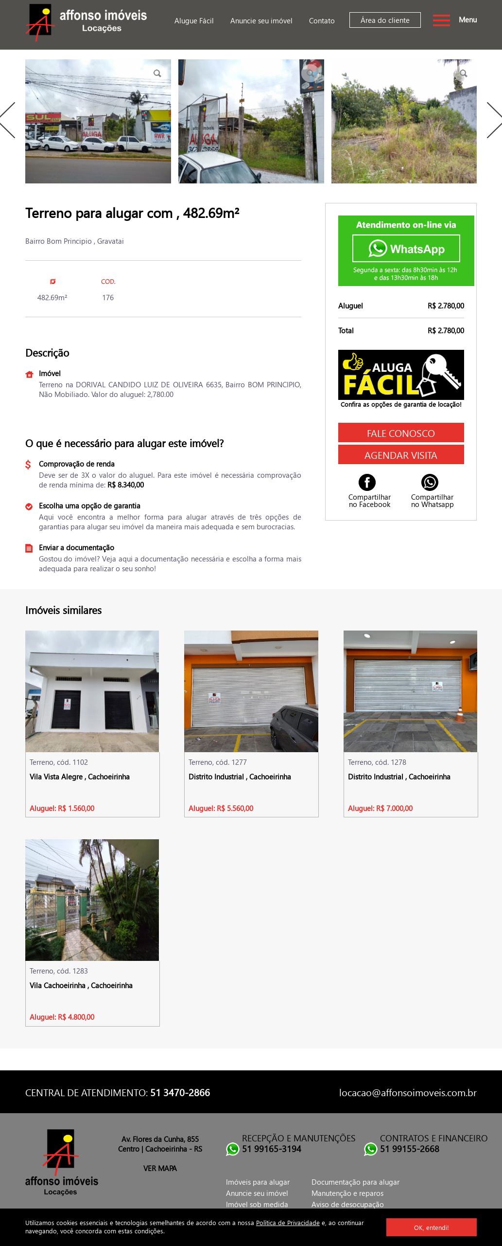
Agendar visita (400, 454)
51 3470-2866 (180, 1092)
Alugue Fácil (194, 20)
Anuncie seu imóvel (261, 20)
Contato (322, 20)
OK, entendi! (431, 1227)
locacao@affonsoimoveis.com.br (408, 1092)
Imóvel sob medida (257, 1204)
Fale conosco (401, 432)
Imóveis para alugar (258, 1182)
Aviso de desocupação (348, 1204)
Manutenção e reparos (347, 1193)
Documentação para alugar (355, 1182)
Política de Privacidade (288, 1222)
